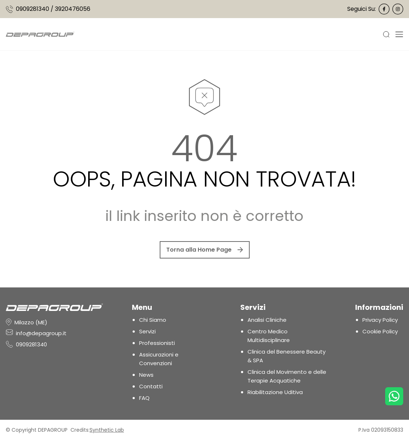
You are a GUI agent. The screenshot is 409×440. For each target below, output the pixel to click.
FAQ (144, 398)
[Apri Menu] (399, 34)
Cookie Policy (380, 331)
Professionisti (157, 343)
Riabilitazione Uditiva (275, 392)
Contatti (151, 386)
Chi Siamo (152, 320)
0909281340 (32, 9)
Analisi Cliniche (267, 320)
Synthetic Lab (107, 429)
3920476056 (72, 9)
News (146, 375)
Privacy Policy (380, 320)
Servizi (147, 331)
